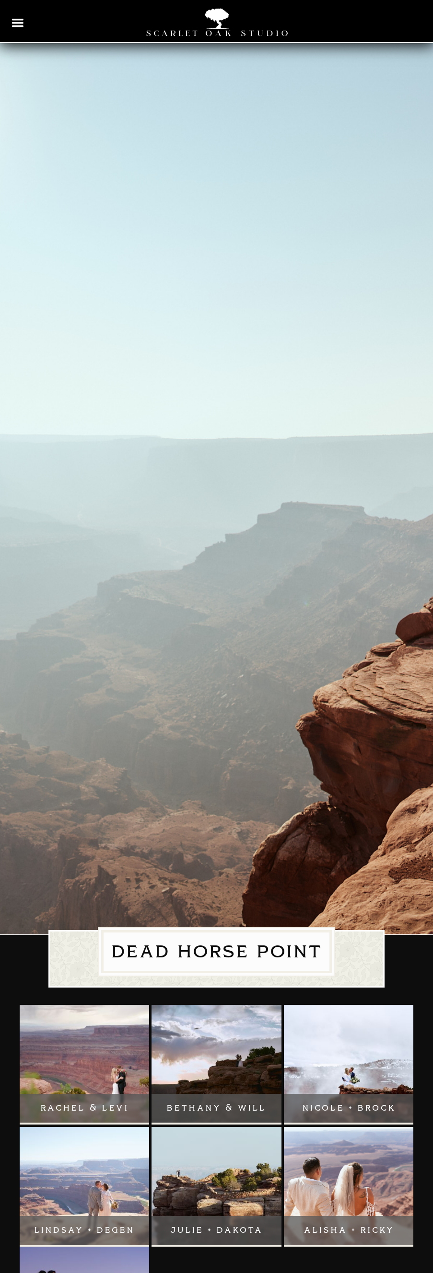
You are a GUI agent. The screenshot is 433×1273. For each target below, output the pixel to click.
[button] (18, 23)
